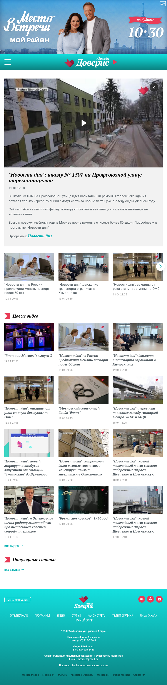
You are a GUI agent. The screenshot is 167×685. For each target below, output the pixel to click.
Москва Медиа (30, 674)
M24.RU (62, 674)
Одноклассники (150, 599)
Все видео (11, 546)
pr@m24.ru (87, 649)
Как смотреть (96, 615)
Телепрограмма (122, 615)
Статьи (76, 615)
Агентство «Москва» (82, 674)
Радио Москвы (121, 674)
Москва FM (103, 674)
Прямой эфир (115, 62)
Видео (61, 615)
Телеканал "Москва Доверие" (86, 61)
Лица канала (148, 615)
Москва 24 (48, 674)
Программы (42, 615)
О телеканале (19, 615)
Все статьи (12, 569)
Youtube (159, 599)
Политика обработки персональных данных (83, 665)
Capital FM (139, 674)
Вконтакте (141, 599)
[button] (160, 266)
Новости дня (40, 235)
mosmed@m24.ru (88, 658)
